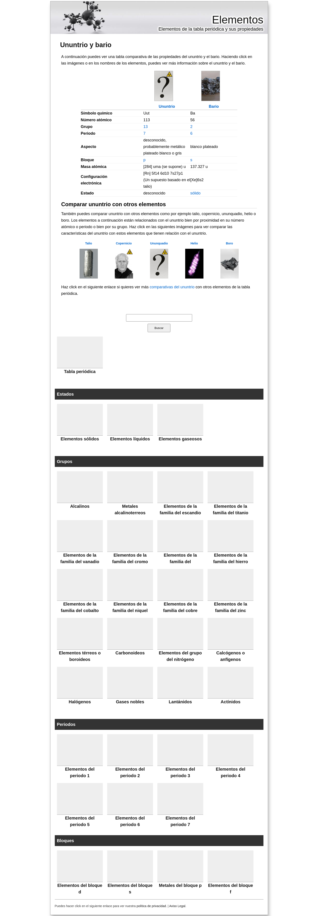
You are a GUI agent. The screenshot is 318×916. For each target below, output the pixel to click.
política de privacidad (151, 906)
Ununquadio (159, 243)
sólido (195, 193)
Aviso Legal (177, 906)
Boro (229, 243)
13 (145, 126)
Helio (194, 243)
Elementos (237, 20)
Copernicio (124, 243)
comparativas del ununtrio (172, 287)
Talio (88, 243)
